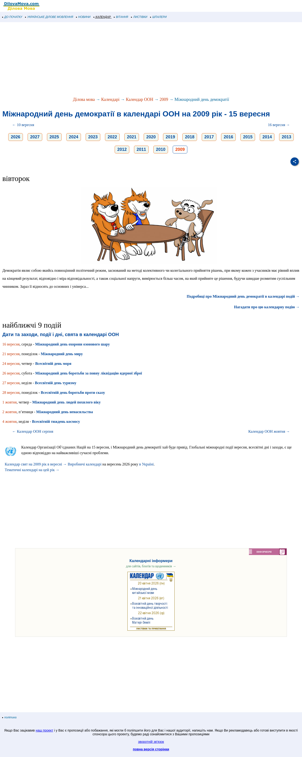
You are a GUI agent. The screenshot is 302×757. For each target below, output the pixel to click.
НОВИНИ (83, 17)
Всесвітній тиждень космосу (56, 422)
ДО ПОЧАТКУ (12, 17)
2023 (93, 137)
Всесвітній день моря (53, 364)
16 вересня (11, 344)
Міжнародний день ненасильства (64, 412)
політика (9, 717)
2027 (35, 137)
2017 (209, 137)
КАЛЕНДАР (102, 17)
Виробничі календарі (84, 464)
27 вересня (11, 383)
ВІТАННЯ (121, 17)
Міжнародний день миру (62, 354)
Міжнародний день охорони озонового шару (72, 344)
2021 (131, 137)
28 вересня (11, 393)
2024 (73, 137)
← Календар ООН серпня (32, 431)
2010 (160, 149)
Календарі (110, 99)
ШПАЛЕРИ (158, 17)
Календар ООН (139, 99)
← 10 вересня (23, 125)
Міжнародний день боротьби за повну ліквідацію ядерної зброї (88, 373)
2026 (15, 137)
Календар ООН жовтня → (269, 431)
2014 (267, 137)
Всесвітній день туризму (55, 383)
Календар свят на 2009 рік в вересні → (36, 464)
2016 (228, 137)
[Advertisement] (141, 60)
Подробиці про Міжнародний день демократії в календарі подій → (243, 296)
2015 (247, 137)
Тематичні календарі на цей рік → (32, 470)
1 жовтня (9, 402)
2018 (189, 137)
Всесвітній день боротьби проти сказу (73, 393)
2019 (170, 137)
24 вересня (11, 364)
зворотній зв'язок (151, 742)
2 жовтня (9, 412)
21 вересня (11, 354)
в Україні (146, 464)
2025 (54, 137)
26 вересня (11, 373)
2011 (141, 149)
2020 (151, 137)
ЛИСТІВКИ (139, 17)
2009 (164, 99)
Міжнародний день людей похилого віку (66, 402)
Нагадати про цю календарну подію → (267, 307)
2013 (286, 137)
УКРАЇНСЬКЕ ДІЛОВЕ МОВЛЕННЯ (49, 17)
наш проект (44, 730)
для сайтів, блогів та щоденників (151, 566)
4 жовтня (9, 422)
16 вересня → (279, 125)
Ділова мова (84, 99)
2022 (112, 137)
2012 (122, 149)
